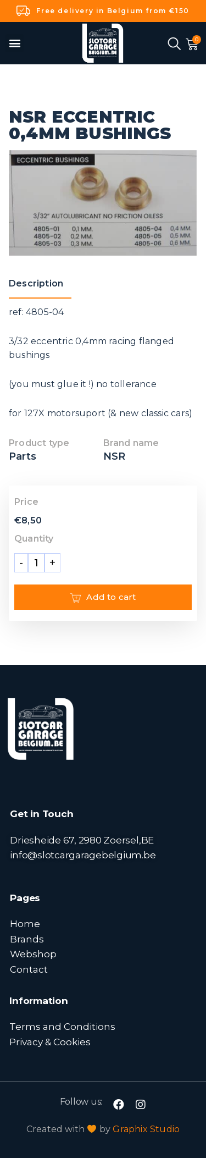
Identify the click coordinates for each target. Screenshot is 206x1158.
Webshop (33, 954)
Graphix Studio (146, 1129)
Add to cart (103, 597)
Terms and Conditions (62, 1026)
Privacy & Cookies (50, 1041)
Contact (29, 969)
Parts (22, 456)
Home (25, 923)
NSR (114, 456)
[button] (14, 43)
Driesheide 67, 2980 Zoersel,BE (82, 840)
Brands (27, 939)
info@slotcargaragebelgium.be (82, 855)
